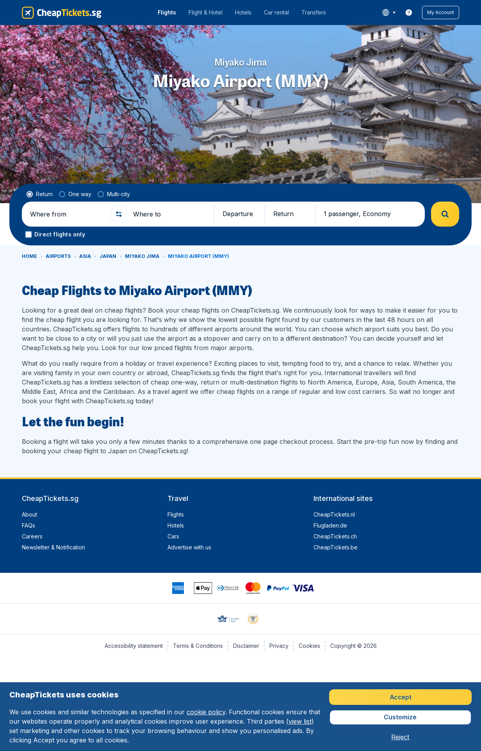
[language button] (388, 12)
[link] (409, 12)
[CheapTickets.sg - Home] (62, 12)
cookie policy (206, 712)
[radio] (40, 194)
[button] (440, 12)
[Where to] (170, 214)
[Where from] (67, 214)
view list (300, 721)
